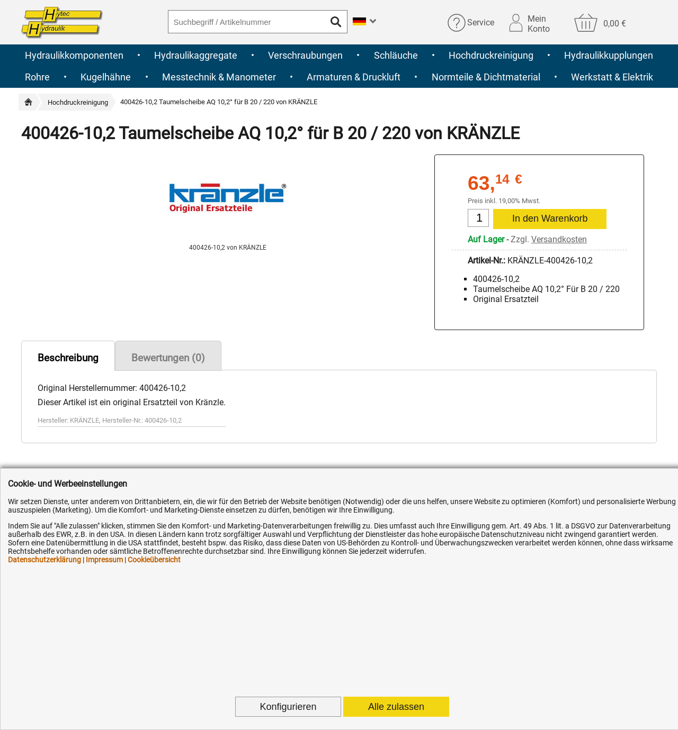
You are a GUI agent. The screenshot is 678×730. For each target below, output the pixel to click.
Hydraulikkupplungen (608, 55)
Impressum (104, 559)
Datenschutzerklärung (44, 559)
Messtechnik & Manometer (219, 77)
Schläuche (396, 55)
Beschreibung (68, 358)
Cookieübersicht (154, 559)
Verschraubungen (305, 55)
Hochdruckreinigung (491, 55)
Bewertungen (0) (168, 358)
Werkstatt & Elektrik (612, 77)
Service (480, 22)
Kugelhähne (106, 77)
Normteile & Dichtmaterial (486, 77)
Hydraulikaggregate (195, 55)
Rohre (37, 77)
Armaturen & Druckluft (353, 77)
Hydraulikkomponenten (74, 55)
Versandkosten (559, 239)
